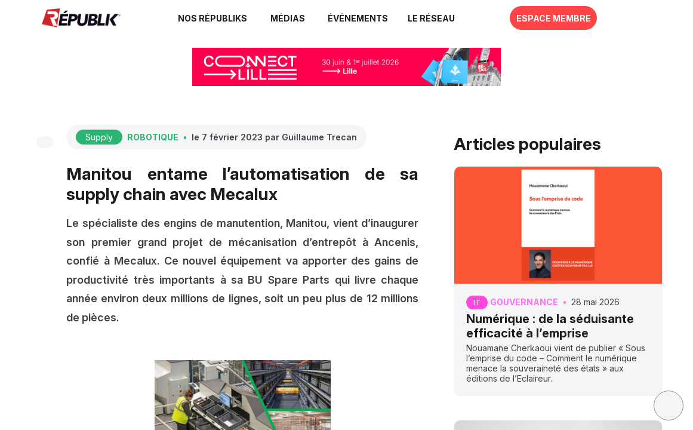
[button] (357, 18)
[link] (213, 18)
